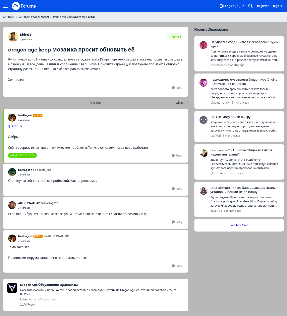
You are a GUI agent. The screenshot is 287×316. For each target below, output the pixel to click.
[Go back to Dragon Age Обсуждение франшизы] (102, 285)
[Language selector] (232, 6)
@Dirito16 (15, 126)
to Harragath (49, 203)
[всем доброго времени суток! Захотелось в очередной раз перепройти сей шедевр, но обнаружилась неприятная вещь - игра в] (244, 93)
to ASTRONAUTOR (56, 236)
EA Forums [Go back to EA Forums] (9, 16)
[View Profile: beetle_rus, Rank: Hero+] (12, 118)
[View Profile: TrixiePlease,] (203, 45)
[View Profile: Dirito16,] (13, 37)
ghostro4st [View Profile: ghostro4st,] (217, 173)
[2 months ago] (235, 65)
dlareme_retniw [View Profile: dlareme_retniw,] (220, 102)
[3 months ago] (239, 102)
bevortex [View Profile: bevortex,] (216, 210)
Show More (239, 225)
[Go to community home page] (24, 6)
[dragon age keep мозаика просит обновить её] (30, 120)
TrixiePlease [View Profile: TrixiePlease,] (217, 65)
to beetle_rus (42, 170)
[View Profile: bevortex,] (203, 191)
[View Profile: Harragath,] (12, 172)
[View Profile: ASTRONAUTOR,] (12, 205)
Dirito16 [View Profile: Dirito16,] (25, 35)
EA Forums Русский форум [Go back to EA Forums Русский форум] (34, 16)
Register (263, 6)
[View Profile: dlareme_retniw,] (203, 83)
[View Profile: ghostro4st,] (203, 153)
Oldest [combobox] (182, 103)
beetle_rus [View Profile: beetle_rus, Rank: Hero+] (25, 115)
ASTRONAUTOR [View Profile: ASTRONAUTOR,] (29, 203)
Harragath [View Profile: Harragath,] (25, 170)
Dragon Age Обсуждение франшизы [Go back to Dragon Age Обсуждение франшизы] (74, 16)
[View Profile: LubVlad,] (203, 120)
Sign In (277, 6)
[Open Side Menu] (5, 6)
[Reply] (177, 88)
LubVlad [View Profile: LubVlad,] (215, 136)
